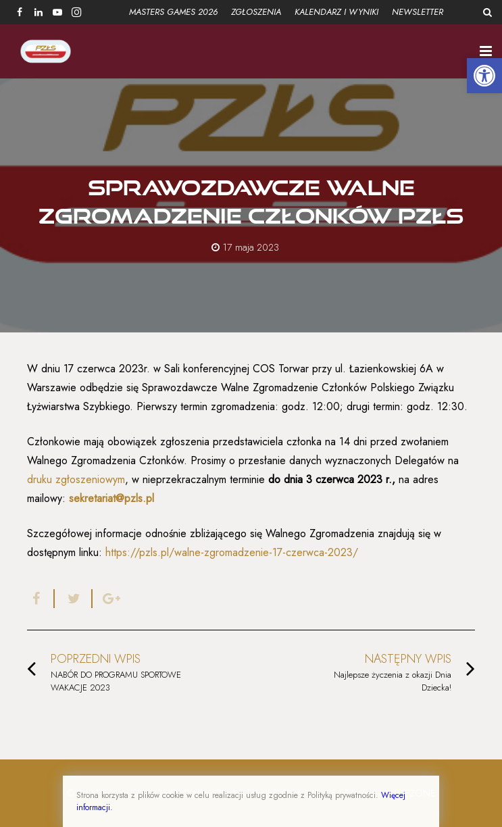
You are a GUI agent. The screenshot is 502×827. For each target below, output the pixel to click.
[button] (484, 75)
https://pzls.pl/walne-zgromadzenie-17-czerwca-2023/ (231, 552)
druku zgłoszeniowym (76, 479)
